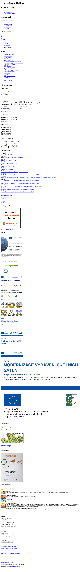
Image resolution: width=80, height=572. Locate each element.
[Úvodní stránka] (8, 24)
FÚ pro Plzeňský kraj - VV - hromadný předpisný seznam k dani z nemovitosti (21, 186)
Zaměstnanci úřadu (5, 109)
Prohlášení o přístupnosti (7, 563)
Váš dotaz (3, 541)
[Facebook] (3, 39)
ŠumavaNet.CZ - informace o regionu (10, 554)
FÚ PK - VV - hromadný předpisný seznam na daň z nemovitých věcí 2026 (20, 174)
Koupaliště (3, 201)
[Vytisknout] (6, 28)
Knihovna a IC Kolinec (6, 197)
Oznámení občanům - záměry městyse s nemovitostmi (14, 172)
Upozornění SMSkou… (9, 229)
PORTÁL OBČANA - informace (9, 160)
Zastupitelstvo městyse (6, 111)
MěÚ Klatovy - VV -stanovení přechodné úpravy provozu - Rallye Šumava (20, 183)
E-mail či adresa (5, 534)
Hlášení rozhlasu (5, 198)
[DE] (1, 36)
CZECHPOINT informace (7, 169)
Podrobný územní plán (6, 445)
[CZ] (1, 35)
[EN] (1, 38)
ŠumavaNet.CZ (16, 567)
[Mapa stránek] (7, 27)
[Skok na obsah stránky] (9, 10)
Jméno (2, 533)
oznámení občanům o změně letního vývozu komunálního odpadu (17, 189)
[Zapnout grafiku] (8, 12)
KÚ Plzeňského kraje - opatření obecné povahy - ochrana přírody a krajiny (20, 180)
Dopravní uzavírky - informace (9, 426)
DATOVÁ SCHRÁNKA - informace (10, 154)
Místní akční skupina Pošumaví (9, 549)
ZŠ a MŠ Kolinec (5, 202)
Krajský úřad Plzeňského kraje (8, 547)
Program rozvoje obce (6, 195)
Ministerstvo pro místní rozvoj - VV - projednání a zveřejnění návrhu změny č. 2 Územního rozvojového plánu (29, 177)
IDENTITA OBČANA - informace (9, 163)
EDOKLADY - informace (7, 166)
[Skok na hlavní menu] (9, 13)
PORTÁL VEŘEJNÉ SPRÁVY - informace (12, 157)
